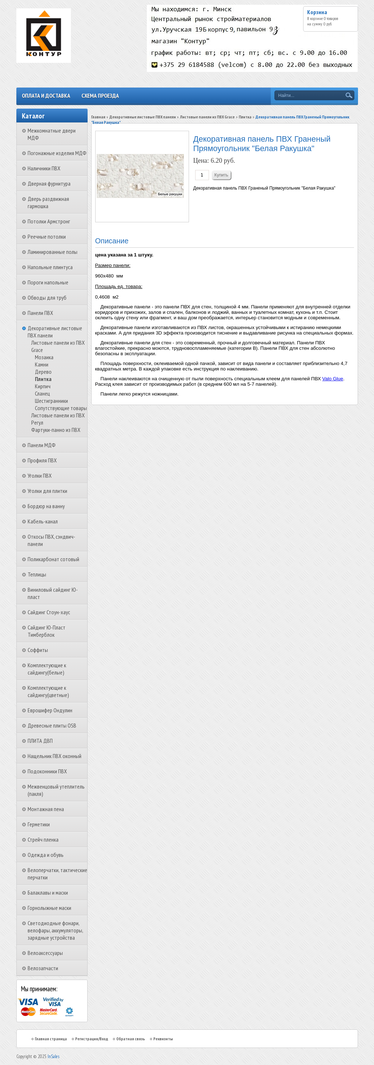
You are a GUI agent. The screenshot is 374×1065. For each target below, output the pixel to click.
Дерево (43, 371)
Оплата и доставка (46, 95)
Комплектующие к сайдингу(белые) (47, 668)
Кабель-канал (43, 521)
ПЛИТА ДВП (40, 740)
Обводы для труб (47, 297)
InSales (53, 1056)
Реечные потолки (47, 236)
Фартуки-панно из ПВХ (55, 429)
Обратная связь (130, 1038)
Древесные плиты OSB (52, 725)
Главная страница (51, 1038)
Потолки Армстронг (49, 221)
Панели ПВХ (40, 312)
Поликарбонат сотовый (53, 559)
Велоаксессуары (45, 952)
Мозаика (44, 357)
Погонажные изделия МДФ (57, 153)
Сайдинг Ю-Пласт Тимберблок (46, 631)
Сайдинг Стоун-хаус (49, 612)
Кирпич (43, 386)
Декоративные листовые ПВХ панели (142, 117)
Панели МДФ (42, 445)
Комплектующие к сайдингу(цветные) (48, 691)
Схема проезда (100, 95)
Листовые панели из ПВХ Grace (207, 117)
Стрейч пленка (43, 839)
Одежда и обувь (46, 854)
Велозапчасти (43, 968)
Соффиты (38, 649)
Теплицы (37, 574)
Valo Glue (332, 378)
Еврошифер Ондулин (50, 710)
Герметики (39, 824)
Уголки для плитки (47, 490)
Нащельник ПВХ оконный (54, 756)
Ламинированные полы (52, 251)
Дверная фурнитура (49, 183)
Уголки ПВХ (40, 475)
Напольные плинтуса (50, 267)
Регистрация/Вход (91, 1038)
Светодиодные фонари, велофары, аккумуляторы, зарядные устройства (55, 930)
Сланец (42, 393)
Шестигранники (51, 400)
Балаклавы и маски (48, 892)
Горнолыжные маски (49, 907)
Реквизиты (163, 1038)
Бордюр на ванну (46, 506)
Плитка (43, 378)
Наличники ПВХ (44, 168)
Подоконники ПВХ (47, 771)
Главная (98, 117)
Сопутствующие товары (61, 408)
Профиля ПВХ (42, 460)
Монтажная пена (46, 809)
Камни (41, 364)
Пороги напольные (48, 282)
